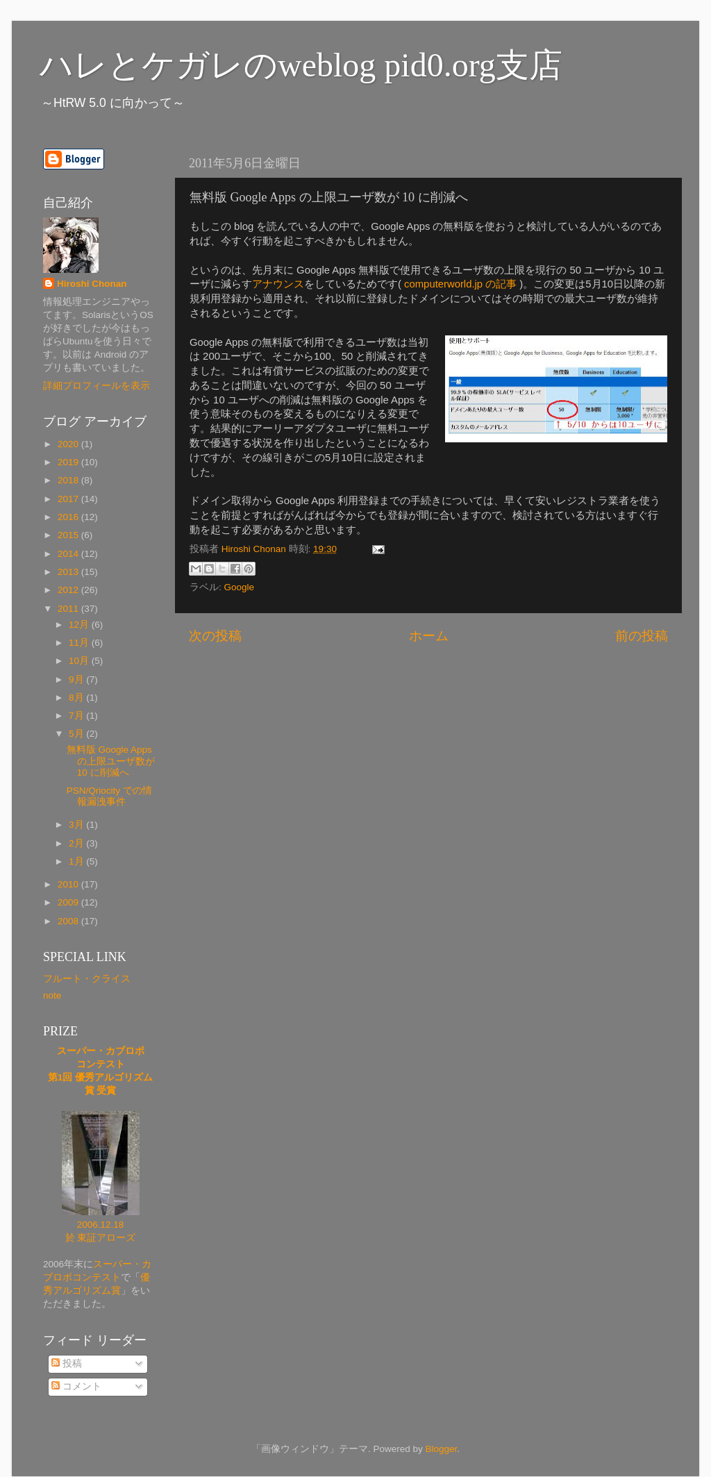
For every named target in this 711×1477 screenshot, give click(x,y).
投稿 (66, 1363)
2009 (69, 902)
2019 (69, 462)
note (52, 995)
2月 (77, 843)
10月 (80, 661)
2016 (69, 517)
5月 (77, 733)
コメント (76, 1386)
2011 (69, 608)
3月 (77, 824)
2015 (69, 535)
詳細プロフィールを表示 (96, 386)
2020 (69, 444)
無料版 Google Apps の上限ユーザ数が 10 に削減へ (111, 760)
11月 (80, 642)
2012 (69, 590)
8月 (77, 697)
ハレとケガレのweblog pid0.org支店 (301, 65)
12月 (80, 624)
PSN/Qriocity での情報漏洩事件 (109, 796)
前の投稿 (641, 635)
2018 (69, 480)
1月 (77, 861)
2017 (69, 499)
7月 (77, 715)
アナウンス (278, 284)
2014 (69, 554)
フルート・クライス (87, 979)
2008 (69, 921)
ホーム (429, 635)
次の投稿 (215, 635)
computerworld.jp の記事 (460, 284)
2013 (69, 572)
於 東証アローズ (100, 1238)
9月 (77, 679)
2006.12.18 (100, 1224)
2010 (69, 884)
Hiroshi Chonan (92, 283)
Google (239, 587)
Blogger (441, 1449)
